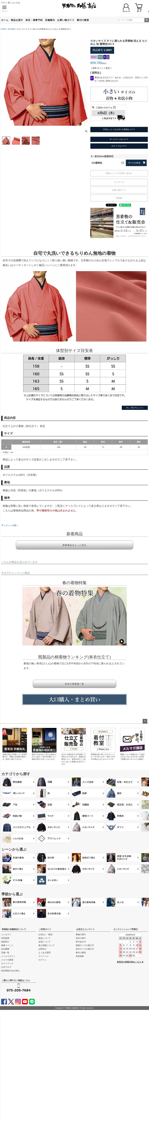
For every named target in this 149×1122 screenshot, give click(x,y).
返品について (44, 938)
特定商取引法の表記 (10, 970)
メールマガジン (8, 956)
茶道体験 (80, 956)
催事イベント (7, 945)
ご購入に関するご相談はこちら (16, 980)
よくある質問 (44, 952)
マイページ (43, 956)
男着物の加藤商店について (14, 929)
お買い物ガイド (65, 20)
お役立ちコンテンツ (85, 929)
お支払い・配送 (45, 934)
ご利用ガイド (45, 929)
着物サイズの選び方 (85, 945)
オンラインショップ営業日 (126, 929)
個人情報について (46, 945)
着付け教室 (83, 20)
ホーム (5, 20)
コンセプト (6, 934)
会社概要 (5, 949)
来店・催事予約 (34, 20)
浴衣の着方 (81, 938)
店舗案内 (50, 20)
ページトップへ (145, 721)
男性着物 (11, 29)
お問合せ (42, 949)
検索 (146, 20)
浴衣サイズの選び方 (85, 949)
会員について (44, 942)
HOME (3, 29)
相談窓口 (5, 942)
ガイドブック (7, 963)
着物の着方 (81, 934)
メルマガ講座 (7, 960)
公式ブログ (6, 967)
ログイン (42, 960)
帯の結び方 (81, 942)
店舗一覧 (5, 952)
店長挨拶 (5, 938)
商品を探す (17, 20)
